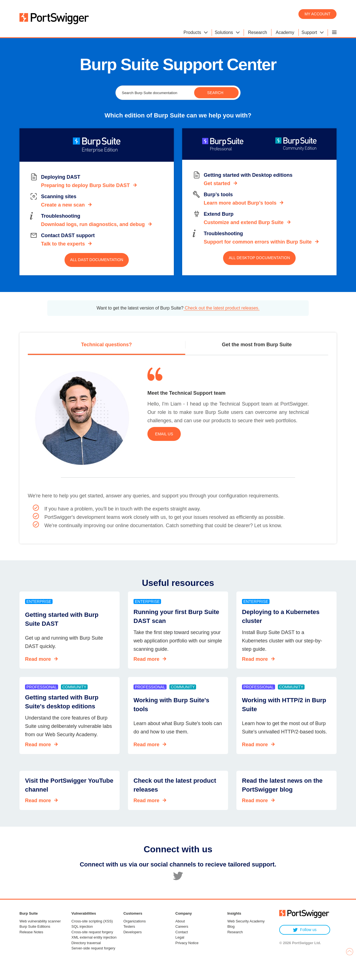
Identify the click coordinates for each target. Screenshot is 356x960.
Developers (132, 932)
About (180, 921)
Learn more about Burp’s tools (240, 203)
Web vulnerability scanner (40, 921)
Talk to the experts (63, 244)
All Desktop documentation (259, 258)
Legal (179, 937)
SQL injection (82, 926)
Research (235, 932)
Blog (230, 926)
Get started (217, 183)
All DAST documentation (96, 259)
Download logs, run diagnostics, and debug (93, 224)
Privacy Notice (187, 943)
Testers (129, 926)
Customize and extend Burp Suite (244, 222)
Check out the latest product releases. (221, 308)
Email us (164, 434)
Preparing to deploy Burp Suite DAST (85, 185)
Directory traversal (86, 943)
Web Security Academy (245, 921)
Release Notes (31, 932)
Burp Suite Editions (34, 926)
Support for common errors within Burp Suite (258, 242)
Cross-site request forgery (92, 932)
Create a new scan (63, 205)
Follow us (305, 930)
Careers (181, 926)
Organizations (134, 921)
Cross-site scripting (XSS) (92, 921)
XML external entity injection (94, 937)
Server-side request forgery (93, 948)
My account (317, 14)
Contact (181, 932)
